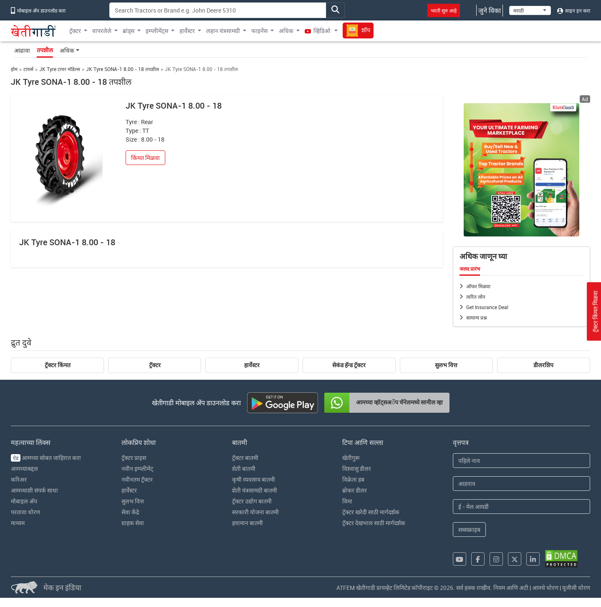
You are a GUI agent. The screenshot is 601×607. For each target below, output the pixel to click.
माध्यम (18, 523)
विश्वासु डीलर (356, 468)
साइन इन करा (573, 10)
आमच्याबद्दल (24, 468)
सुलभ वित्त (446, 365)
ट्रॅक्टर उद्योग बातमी (252, 501)
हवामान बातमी (247, 523)
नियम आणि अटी (510, 588)
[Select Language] (530, 10)
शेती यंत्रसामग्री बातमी (254, 490)
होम (14, 69)
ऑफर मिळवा (478, 286)
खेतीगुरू (351, 458)
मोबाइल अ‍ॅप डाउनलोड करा (38, 10)
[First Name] (521, 460)
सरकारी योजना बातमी (255, 512)
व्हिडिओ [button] (318, 31)
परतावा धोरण (25, 512)
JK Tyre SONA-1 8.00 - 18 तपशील (122, 69)
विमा (347, 501)
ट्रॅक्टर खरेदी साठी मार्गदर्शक (370, 512)
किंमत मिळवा (145, 158)
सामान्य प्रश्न (476, 317)
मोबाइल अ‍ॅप (24, 501)
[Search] (217, 10)
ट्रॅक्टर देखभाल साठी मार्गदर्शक (373, 523)
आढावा (22, 50)
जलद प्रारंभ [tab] (470, 269)
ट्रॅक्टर (155, 365)
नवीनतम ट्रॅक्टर (137, 479)
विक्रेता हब (353, 479)
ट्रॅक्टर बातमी (245, 458)
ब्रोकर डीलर (354, 490)
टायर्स (28, 69)
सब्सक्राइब (469, 529)
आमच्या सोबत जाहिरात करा (46, 458)
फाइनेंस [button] (259, 31)
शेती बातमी (243, 468)
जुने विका (489, 10)
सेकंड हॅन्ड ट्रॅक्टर (349, 365)
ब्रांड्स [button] (128, 31)
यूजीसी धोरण (576, 588)
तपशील (45, 50)
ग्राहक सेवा (132, 523)
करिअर (19, 479)
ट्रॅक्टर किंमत (58, 365)
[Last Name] (521, 483)
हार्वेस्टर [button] (187, 31)
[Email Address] (521, 506)
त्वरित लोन (475, 296)
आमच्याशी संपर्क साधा (34, 490)
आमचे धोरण (545, 588)
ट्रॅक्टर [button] (75, 31)
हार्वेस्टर (252, 365)
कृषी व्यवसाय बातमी (253, 479)
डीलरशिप (543, 365)
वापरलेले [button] (101, 31)
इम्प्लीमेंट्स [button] (157, 31)
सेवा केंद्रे (130, 512)
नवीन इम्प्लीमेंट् (137, 468)
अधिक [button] (286, 31)
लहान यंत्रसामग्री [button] (223, 31)
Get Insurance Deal (487, 307)
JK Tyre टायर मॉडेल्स (59, 69)
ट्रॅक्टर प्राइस (133, 458)
